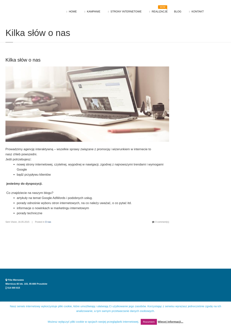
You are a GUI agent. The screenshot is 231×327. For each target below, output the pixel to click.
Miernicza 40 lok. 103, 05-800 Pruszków (26, 284)
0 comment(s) (162, 237)
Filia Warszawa (14, 280)
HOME (71, 12)
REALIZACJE (158, 10)
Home (8, 25)
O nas (18, 25)
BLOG (177, 11)
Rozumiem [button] (149, 321)
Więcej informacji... (170, 321)
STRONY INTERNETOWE (124, 12)
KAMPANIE (91, 12)
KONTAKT (196, 12)
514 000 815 (12, 288)
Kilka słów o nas (22, 76)
